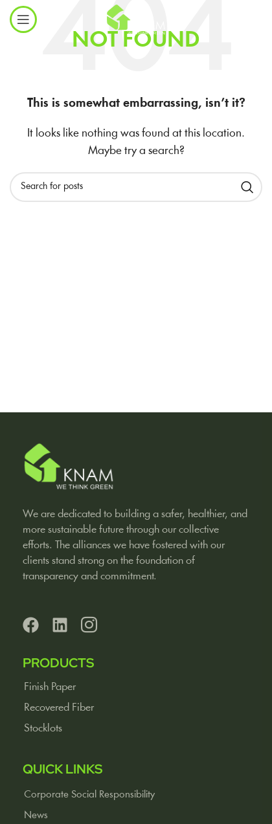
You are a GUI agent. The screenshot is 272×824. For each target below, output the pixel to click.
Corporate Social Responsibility (89, 795)
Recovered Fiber (59, 707)
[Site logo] (136, 19)
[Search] (136, 187)
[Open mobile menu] (23, 19)
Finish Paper (50, 687)
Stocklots (43, 728)
